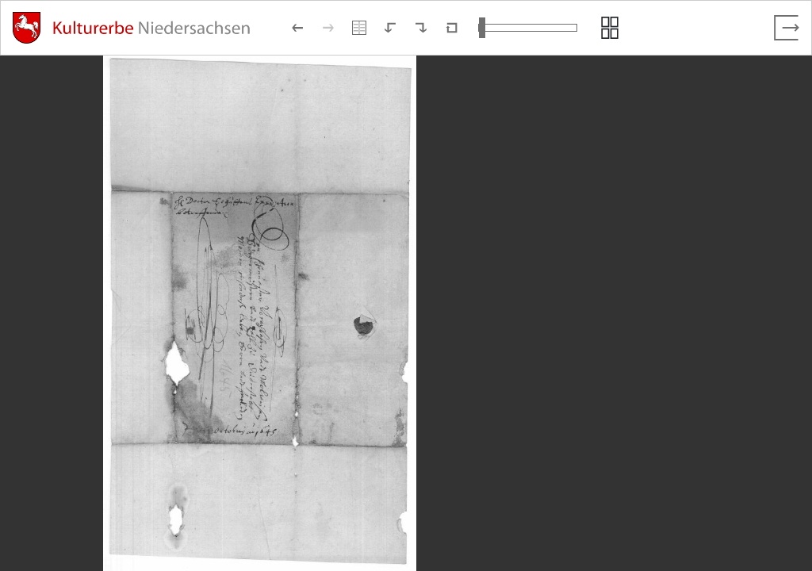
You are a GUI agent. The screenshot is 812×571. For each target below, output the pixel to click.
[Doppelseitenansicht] (359, 27)
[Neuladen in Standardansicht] (452, 27)
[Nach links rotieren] (390, 27)
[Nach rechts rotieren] (421, 27)
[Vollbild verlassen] (786, 27)
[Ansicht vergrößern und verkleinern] (527, 28)
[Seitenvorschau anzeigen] (610, 28)
